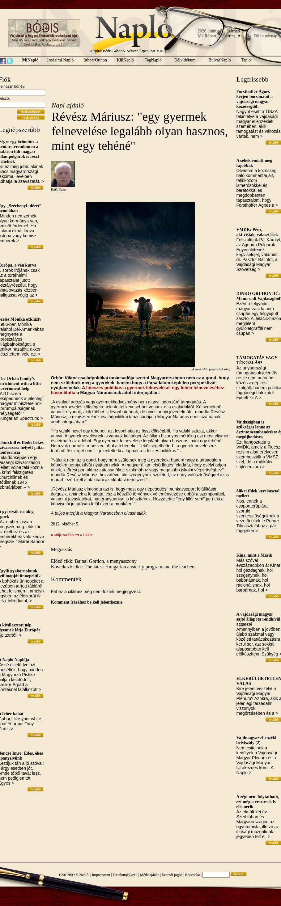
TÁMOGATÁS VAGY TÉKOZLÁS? (257, 360)
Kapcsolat (192, 875)
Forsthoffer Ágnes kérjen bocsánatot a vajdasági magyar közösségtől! (254, 99)
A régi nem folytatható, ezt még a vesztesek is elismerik (257, 801)
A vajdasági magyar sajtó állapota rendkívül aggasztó (258, 619)
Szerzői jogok (172, 875)
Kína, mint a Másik (254, 555)
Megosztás (61, 549)
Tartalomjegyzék (125, 875)
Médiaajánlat (150, 875)
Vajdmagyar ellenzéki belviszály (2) (256, 740)
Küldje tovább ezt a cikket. (72, 535)
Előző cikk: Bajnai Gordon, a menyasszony (94, 561)
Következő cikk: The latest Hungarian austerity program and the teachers (123, 566)
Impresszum (101, 875)
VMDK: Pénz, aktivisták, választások (257, 232)
